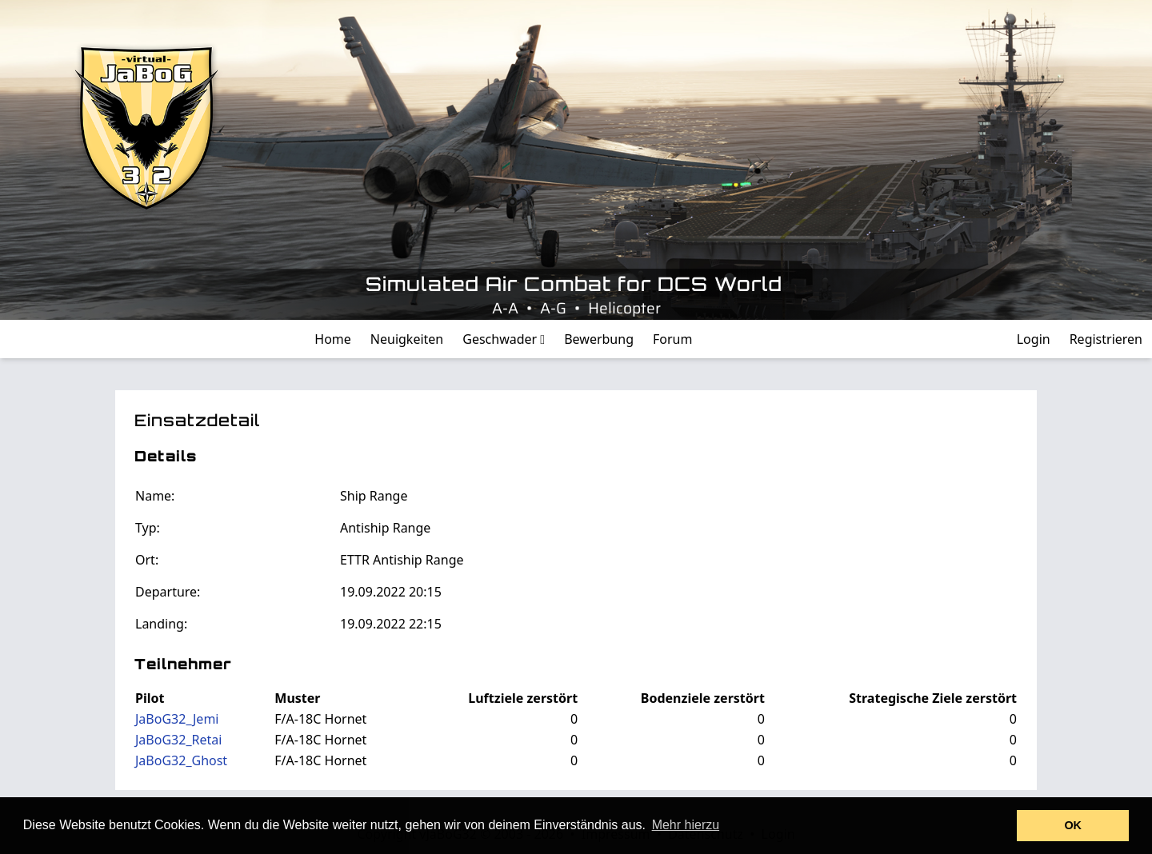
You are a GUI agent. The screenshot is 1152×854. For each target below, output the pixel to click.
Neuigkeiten (406, 339)
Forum (672, 339)
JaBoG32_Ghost (181, 760)
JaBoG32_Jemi (176, 719)
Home (332, 339)
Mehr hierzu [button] (685, 825)
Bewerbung (599, 339)
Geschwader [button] (503, 339)
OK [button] (1073, 825)
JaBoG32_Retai (178, 739)
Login (1033, 339)
